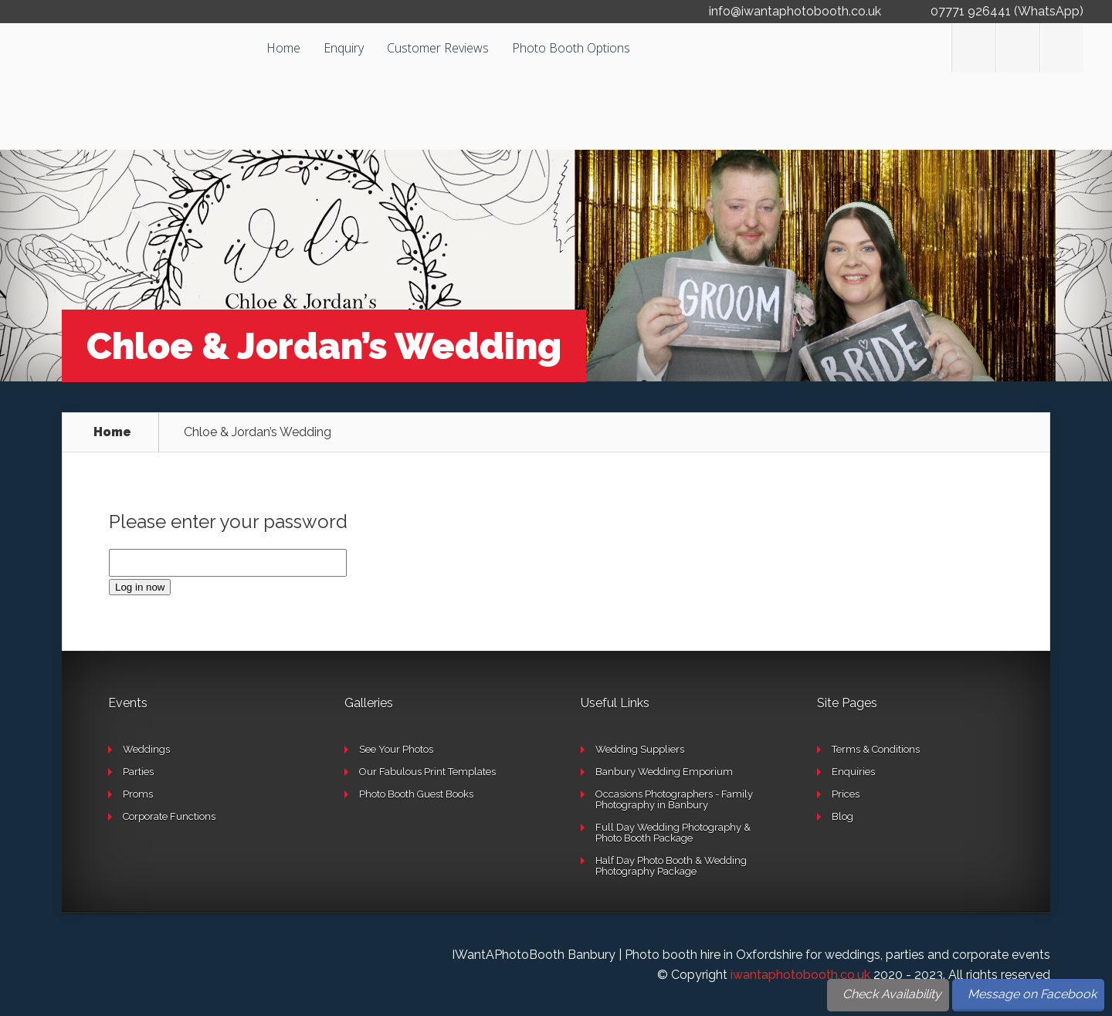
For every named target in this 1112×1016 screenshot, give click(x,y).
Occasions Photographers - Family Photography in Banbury (674, 799)
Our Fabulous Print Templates (427, 771)
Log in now (139, 587)
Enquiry (344, 47)
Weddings (146, 749)
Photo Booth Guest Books (416, 794)
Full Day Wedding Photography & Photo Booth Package (673, 832)
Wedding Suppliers (639, 749)
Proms (138, 794)
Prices (845, 794)
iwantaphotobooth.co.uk (800, 974)
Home (283, 47)
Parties (138, 771)
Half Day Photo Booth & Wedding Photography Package (671, 866)
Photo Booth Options (571, 47)
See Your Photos (396, 749)
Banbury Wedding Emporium (664, 771)
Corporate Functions (169, 816)
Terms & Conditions (876, 749)
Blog (842, 816)
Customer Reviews (438, 47)
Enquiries (853, 771)
